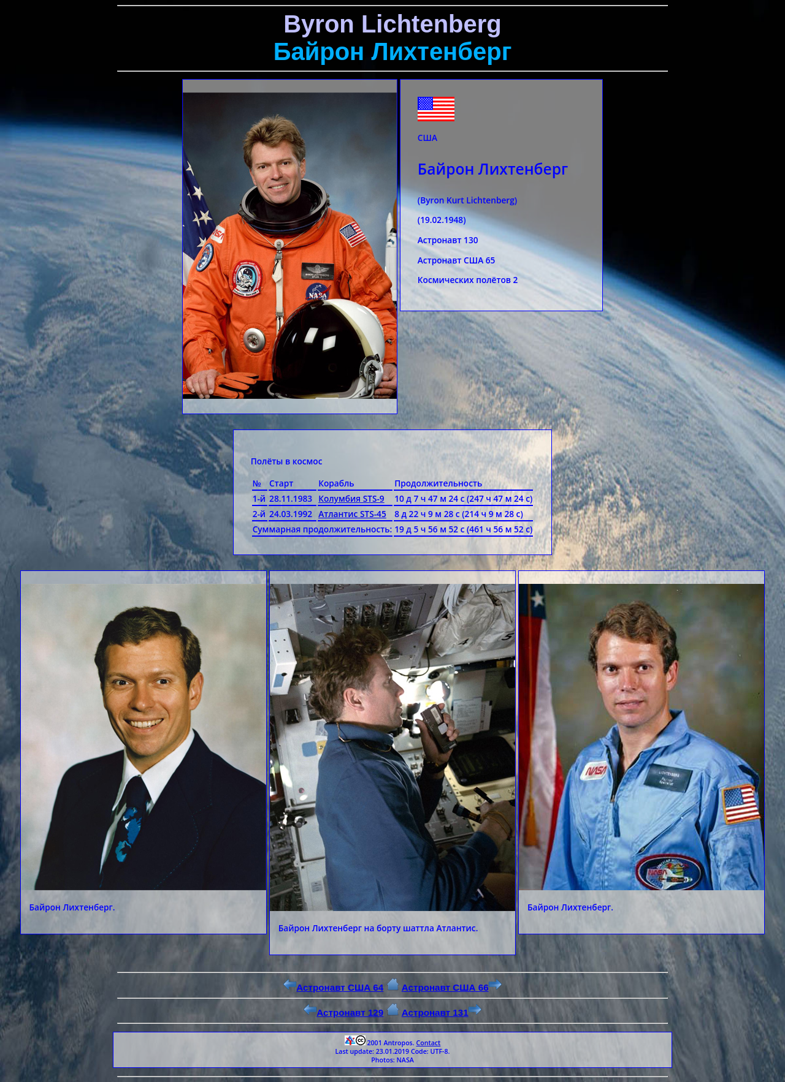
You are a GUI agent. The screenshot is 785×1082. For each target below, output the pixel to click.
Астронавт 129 (343, 1012)
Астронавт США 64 (333, 987)
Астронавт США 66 (452, 987)
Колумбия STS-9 (351, 498)
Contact (428, 1042)
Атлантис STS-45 (352, 514)
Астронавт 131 (441, 1012)
